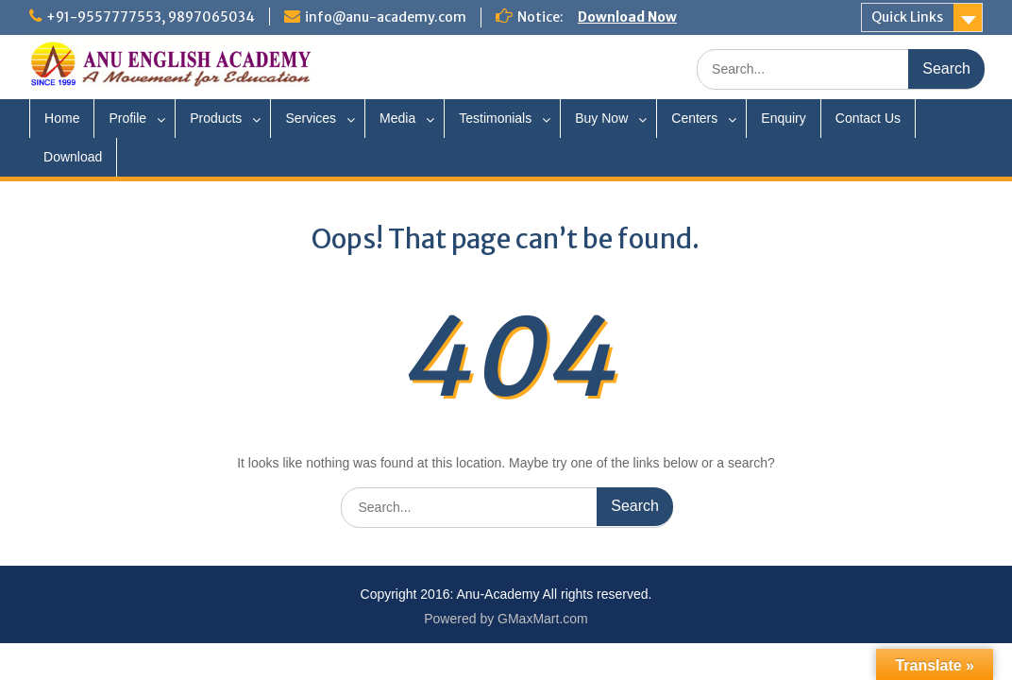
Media (397, 118)
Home (61, 118)
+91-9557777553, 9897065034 (150, 17)
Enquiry (783, 118)
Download (72, 156)
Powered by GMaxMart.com (506, 618)
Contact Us (868, 118)
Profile (127, 118)
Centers (694, 118)
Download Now (627, 17)
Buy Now (601, 118)
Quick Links (907, 17)
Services (310, 118)
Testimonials (495, 118)
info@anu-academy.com (385, 17)
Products (216, 118)
